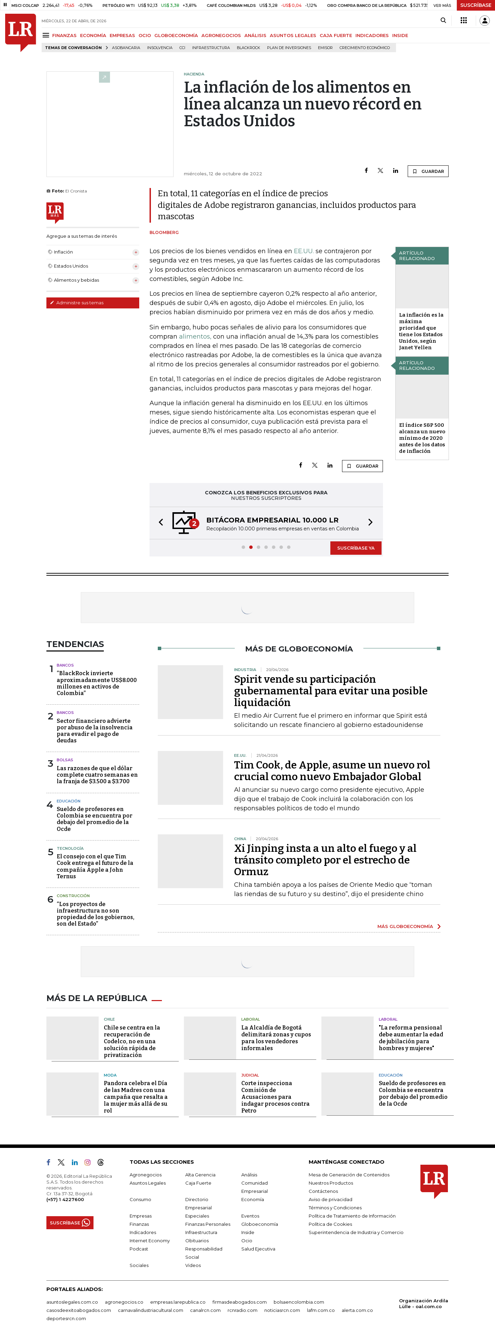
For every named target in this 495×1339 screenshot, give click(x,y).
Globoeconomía (259, 1224)
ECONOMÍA (93, 35)
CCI (182, 48)
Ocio (246, 1240)
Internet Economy (150, 1240)
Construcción (73, 895)
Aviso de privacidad (330, 1199)
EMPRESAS (122, 35)
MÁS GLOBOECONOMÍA (405, 926)
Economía (252, 1199)
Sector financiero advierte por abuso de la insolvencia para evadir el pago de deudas (95, 731)
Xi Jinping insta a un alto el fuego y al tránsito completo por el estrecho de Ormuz (325, 860)
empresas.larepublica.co (178, 1302)
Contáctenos (323, 1191)
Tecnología (70, 848)
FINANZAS (64, 35)
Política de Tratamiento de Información (352, 1216)
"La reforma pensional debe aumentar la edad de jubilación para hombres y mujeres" (411, 1038)
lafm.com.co (321, 1310)
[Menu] (47, 35)
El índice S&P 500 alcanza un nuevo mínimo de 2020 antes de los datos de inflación (422, 438)
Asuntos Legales (148, 1183)
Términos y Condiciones (335, 1207)
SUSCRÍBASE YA (356, 548)
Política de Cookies (330, 1224)
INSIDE (400, 35)
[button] (159, 523)
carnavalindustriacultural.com (150, 1310)
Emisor (325, 48)
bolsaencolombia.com (299, 1302)
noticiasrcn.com (282, 1310)
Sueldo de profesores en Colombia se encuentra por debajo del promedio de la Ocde (94, 819)
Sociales (139, 1265)
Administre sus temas (76, 302)
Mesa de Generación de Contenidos (349, 1174)
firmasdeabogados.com (239, 1302)
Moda (110, 1075)
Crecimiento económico (365, 48)
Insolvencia (160, 48)
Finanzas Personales (207, 1224)
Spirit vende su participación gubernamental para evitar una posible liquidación (331, 691)
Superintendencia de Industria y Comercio (356, 1232)
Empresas (141, 1216)
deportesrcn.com (66, 1318)
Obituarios (197, 1240)
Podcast (139, 1249)
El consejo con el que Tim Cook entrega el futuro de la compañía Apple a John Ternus (95, 866)
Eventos (250, 1216)
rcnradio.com (242, 1310)
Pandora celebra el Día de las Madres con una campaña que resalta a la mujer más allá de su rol (136, 1097)
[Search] (443, 20)
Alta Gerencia (200, 1174)
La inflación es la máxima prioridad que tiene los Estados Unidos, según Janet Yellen (421, 331)
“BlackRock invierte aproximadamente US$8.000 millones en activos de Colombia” (97, 683)
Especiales (197, 1216)
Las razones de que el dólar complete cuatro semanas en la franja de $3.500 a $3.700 (97, 775)
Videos (193, 1265)
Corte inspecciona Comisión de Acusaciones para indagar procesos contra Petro (275, 1097)
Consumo (140, 1199)
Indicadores (143, 1232)
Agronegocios (146, 1174)
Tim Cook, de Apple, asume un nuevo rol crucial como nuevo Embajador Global (332, 771)
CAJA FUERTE (336, 35)
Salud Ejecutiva (258, 1249)
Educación (68, 801)
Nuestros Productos (331, 1183)
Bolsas (65, 759)
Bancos (65, 665)
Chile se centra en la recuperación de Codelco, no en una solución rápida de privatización (132, 1041)
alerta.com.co (357, 1310)
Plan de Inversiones (289, 48)
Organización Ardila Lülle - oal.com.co (423, 1303)
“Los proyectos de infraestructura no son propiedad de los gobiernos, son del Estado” (95, 914)
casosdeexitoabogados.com (78, 1310)
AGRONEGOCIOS (221, 35)
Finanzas (139, 1224)
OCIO (145, 35)
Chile (109, 1019)
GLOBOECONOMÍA (176, 35)
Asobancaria (126, 48)
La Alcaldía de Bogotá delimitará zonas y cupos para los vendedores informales (276, 1038)
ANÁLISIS (255, 35)
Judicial (250, 1075)
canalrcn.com (205, 1310)
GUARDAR (428, 171)
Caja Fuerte (198, 1183)
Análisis (249, 1174)
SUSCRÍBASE (476, 5)
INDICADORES (372, 35)
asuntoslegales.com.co (72, 1302)
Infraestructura (211, 48)
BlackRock (248, 48)
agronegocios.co (124, 1302)
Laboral (250, 1019)
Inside (247, 1232)
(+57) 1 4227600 (65, 1199)
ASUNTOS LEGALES (293, 35)
